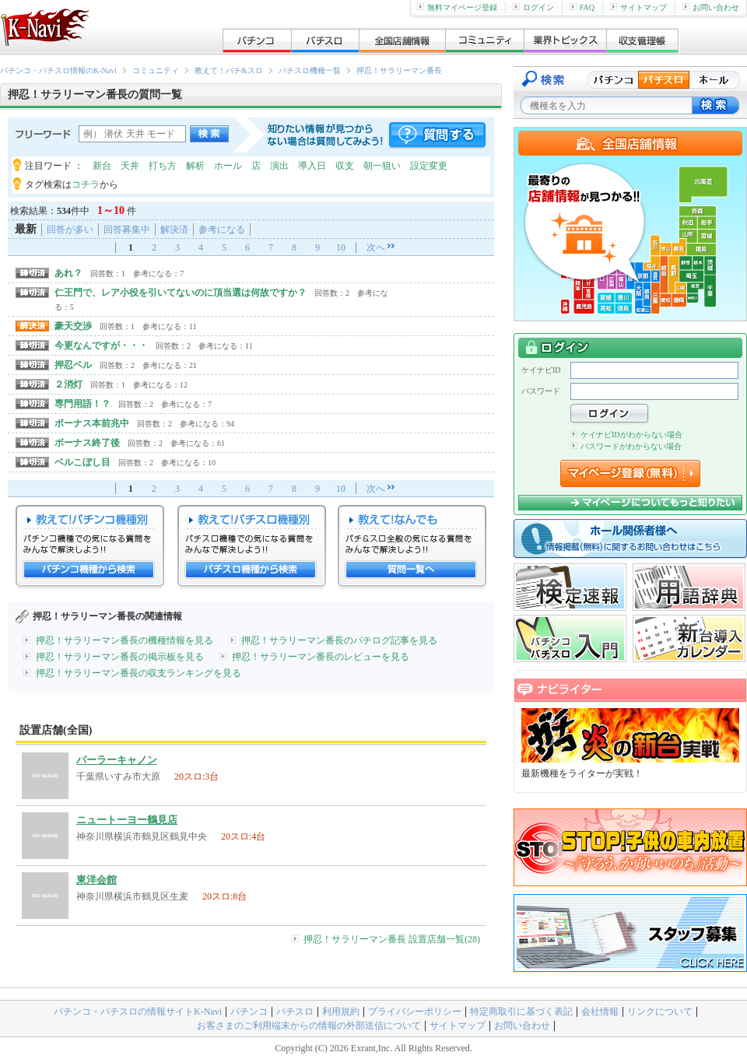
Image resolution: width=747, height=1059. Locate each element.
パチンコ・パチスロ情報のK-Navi (58, 70)
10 (340, 247)
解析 (195, 165)
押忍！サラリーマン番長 (399, 70)
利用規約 (340, 1011)
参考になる (221, 229)
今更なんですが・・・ (101, 345)
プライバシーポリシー (414, 1011)
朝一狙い (382, 165)
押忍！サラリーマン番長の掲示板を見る (120, 656)
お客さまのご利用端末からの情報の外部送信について (309, 1025)
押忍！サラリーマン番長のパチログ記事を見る (339, 640)
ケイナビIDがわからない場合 (626, 434)
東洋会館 (96, 879)
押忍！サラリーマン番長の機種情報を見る (124, 640)
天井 (130, 165)
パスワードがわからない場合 (626, 446)
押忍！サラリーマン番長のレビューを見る (320, 656)
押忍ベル (73, 364)
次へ (375, 247)
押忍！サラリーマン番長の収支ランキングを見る (138, 673)
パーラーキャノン (116, 760)
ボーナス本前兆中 (91, 423)
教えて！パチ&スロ (229, 70)
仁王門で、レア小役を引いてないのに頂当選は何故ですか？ (180, 292)
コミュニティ (155, 70)
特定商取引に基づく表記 (521, 1011)
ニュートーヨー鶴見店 (126, 820)
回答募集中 (126, 229)
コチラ (86, 184)
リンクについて (660, 1011)
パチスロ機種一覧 (310, 70)
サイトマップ (638, 7)
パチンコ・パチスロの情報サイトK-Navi (138, 1011)
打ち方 (163, 165)
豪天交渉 (73, 326)
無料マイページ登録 (457, 7)
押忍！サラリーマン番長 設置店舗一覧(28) (391, 939)
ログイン (533, 7)
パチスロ (295, 1011)
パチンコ (249, 1011)
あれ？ (68, 273)
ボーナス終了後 (87, 442)
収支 (344, 165)
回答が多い (70, 229)
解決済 (174, 229)
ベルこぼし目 (82, 462)
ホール (228, 165)
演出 (279, 165)
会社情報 (600, 1011)
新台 (102, 165)
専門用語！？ (82, 403)
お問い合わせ (710, 7)
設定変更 (428, 165)
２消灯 (68, 384)
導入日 (312, 165)
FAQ (582, 7)
